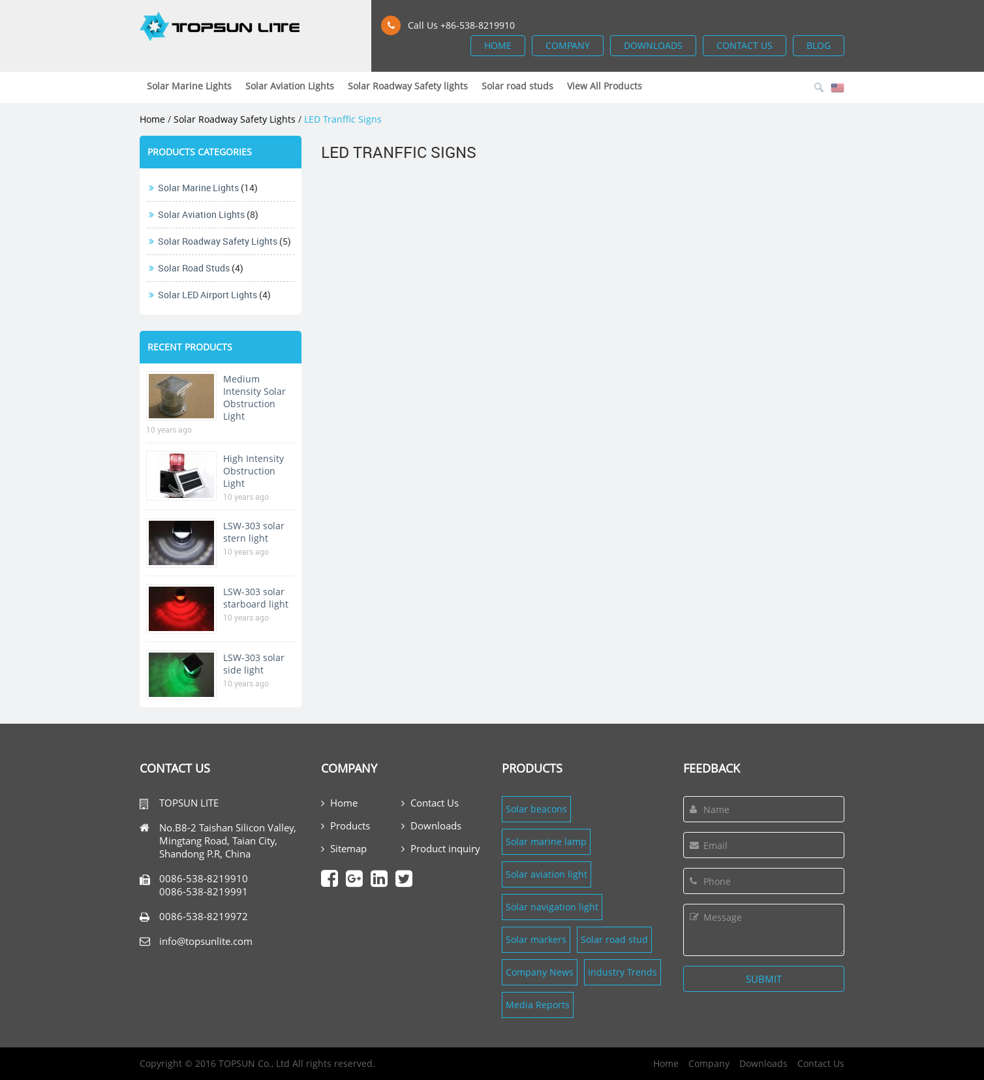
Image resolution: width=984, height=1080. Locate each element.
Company (709, 1063)
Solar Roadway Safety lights (235, 119)
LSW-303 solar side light (253, 663)
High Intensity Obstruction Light (253, 470)
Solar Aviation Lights (201, 214)
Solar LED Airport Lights (207, 294)
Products (345, 825)
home (498, 45)
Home (152, 119)
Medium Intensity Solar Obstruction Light (254, 397)
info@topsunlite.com (206, 941)
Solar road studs (194, 268)
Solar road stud (614, 939)
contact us (744, 45)
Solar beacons (536, 809)
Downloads (431, 825)
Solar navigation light (552, 907)
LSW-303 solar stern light (253, 531)
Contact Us (430, 802)
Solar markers (536, 939)
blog (819, 45)
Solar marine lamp (546, 841)
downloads (653, 45)
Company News (540, 972)
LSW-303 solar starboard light (255, 597)
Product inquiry (440, 848)
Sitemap (344, 848)
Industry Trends (622, 972)
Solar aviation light (546, 874)
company (568, 45)
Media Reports (538, 1004)
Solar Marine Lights (198, 187)
